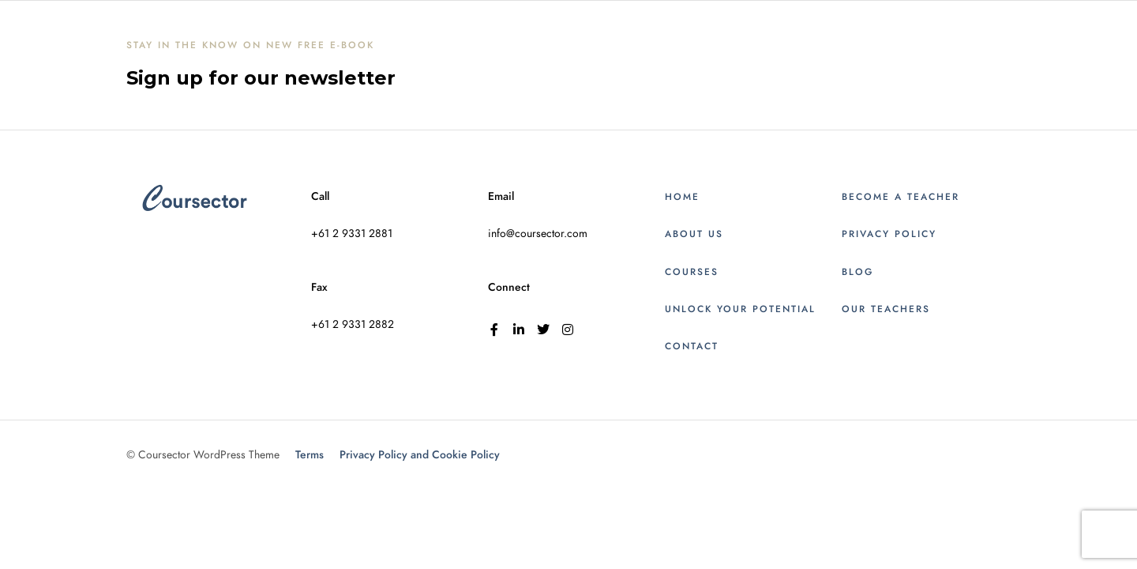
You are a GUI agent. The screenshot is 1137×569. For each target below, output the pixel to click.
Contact (692, 346)
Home (682, 196)
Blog (857, 272)
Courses (692, 272)
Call (320, 196)
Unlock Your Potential (740, 309)
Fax (319, 287)
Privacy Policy (889, 234)
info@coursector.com (537, 233)
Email (501, 196)
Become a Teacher (900, 196)
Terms (309, 454)
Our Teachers (886, 309)
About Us (694, 234)
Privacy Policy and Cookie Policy (420, 454)
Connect (509, 287)
